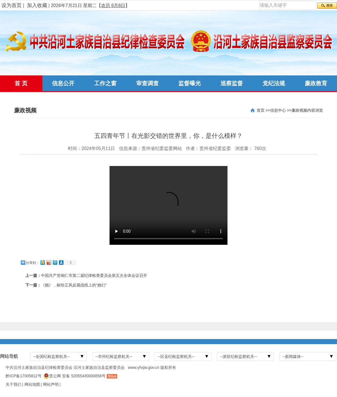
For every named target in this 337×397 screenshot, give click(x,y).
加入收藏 (37, 5)
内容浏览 (315, 110)
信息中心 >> (281, 110)
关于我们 (13, 384)
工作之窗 (105, 83)
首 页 (21, 83)
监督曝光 (189, 83)
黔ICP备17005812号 (24, 376)
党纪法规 (274, 83)
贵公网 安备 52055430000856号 (77, 376)
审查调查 (147, 83)
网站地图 (32, 384)
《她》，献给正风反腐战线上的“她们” (73, 285)
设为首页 (11, 5)
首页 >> (263, 110)
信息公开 (63, 83)
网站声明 (51, 384)
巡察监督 (231, 83)
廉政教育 (316, 83)
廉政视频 (299, 110)
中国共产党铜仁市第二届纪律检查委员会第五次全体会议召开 (94, 275)
